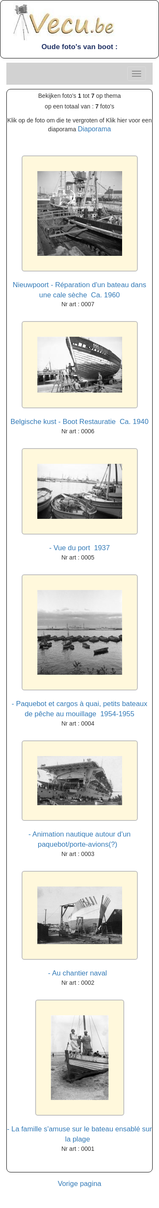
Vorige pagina (79, 1184)
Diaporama (94, 129)
